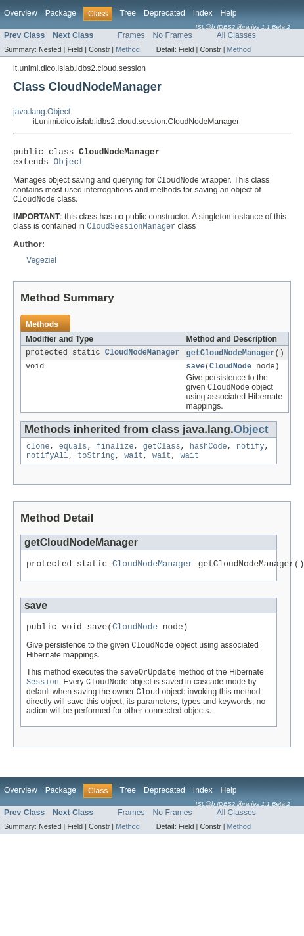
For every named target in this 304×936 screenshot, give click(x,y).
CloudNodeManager (142, 359)
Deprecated (164, 13)
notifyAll (47, 466)
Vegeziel (41, 266)
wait (133, 466)
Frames (131, 35)
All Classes (236, 35)
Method (127, 49)
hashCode (208, 456)
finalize (115, 456)
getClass (162, 456)
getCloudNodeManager (230, 359)
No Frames (172, 35)
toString (96, 466)
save (195, 373)
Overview (20, 13)
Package (60, 13)
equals (73, 456)
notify (250, 456)
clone (38, 456)
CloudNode (230, 373)
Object (69, 165)
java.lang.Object (41, 111)
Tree (127, 13)
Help (229, 13)
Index (203, 13)
